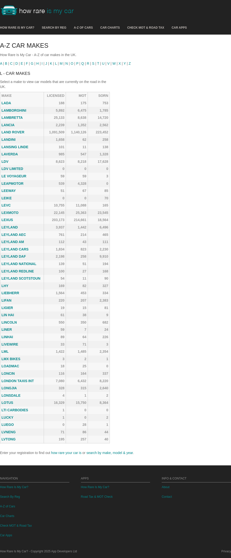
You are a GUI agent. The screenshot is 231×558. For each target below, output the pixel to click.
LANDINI (8, 140)
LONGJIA (9, 388)
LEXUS (7, 220)
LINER (6, 329)
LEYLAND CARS (15, 249)
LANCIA (8, 125)
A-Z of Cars (83, 27)
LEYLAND (9, 227)
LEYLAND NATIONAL (18, 264)
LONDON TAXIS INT (17, 381)
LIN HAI (7, 315)
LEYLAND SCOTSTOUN (20, 278)
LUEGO (7, 425)
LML (5, 351)
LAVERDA (9, 154)
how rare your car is (66, 453)
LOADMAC (10, 366)
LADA (6, 103)
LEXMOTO (10, 213)
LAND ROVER (12, 132)
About (165, 487)
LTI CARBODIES (14, 410)
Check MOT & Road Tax (145, 27)
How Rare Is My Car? (17, 27)
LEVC (6, 205)
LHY (4, 286)
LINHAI (7, 337)
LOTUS (7, 403)
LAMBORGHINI (13, 110)
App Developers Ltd (64, 551)
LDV (4, 162)
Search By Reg (54, 27)
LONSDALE (10, 395)
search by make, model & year (109, 453)
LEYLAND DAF (13, 256)
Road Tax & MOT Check (97, 496)
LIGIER (7, 308)
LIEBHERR (10, 293)
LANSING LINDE (14, 147)
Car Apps (179, 27)
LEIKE (6, 198)
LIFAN (6, 300)
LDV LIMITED (12, 169)
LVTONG (8, 439)
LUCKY (7, 417)
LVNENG (8, 432)
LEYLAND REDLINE (17, 271)
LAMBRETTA (12, 118)
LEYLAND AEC (13, 235)
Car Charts (110, 27)
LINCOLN (9, 322)
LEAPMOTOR (12, 184)
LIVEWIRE (9, 344)
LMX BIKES (10, 359)
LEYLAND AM (12, 242)
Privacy (226, 551)
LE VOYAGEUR (13, 176)
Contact (167, 496)
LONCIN (8, 373)
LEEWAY (8, 191)
